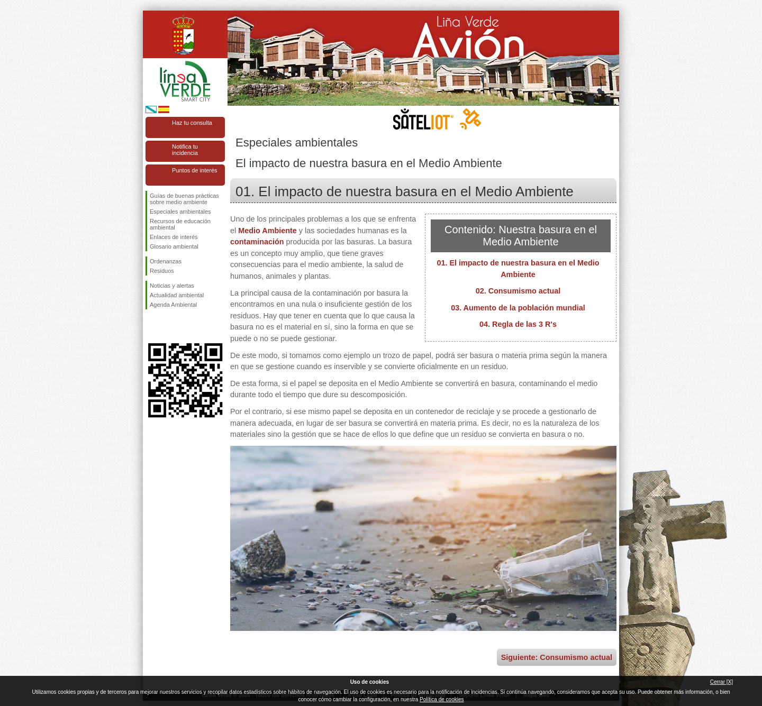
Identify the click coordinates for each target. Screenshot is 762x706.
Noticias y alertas (172, 285)
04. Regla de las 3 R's (518, 324)
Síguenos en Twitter (169, 326)
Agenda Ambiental (173, 304)
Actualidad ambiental (177, 295)
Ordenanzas (166, 261)
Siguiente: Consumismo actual (556, 657)
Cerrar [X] (721, 682)
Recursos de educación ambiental (180, 224)
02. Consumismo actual (518, 291)
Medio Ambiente (267, 230)
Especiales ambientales (180, 211)
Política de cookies (442, 699)
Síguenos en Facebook (152, 326)
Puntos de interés (194, 170)
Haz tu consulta (192, 123)
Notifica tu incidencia (185, 149)
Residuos (162, 271)
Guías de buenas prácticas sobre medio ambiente (184, 198)
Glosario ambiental (174, 246)
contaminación (257, 241)
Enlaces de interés (174, 237)
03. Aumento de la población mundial (518, 308)
